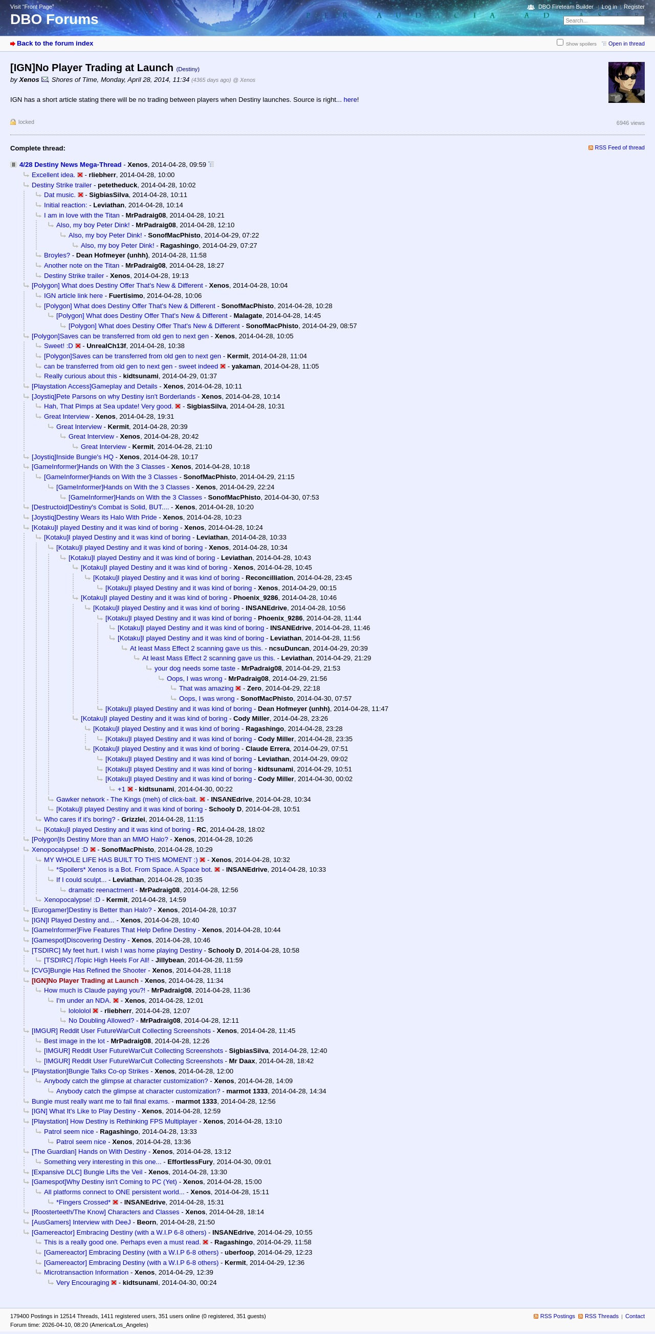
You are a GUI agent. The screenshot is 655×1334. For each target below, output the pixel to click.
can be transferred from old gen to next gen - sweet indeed (131, 366)
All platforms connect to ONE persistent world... (114, 1192)
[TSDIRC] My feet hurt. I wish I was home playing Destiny (117, 950)
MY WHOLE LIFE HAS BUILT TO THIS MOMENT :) (121, 860)
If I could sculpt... (81, 880)
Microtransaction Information (86, 1272)
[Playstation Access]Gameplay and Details (95, 386)
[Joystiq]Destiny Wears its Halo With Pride (94, 517)
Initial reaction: (66, 205)
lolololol (80, 1011)
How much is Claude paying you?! (94, 990)
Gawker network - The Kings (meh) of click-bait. (127, 799)
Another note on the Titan (81, 265)
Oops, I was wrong (195, 678)
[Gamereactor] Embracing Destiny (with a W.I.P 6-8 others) (119, 1232)
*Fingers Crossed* (83, 1202)
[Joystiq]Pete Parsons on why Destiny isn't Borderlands (113, 396)
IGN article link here (73, 295)
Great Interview (67, 416)
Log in (609, 7)
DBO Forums (54, 19)
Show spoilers (581, 44)
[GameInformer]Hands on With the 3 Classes (98, 466)
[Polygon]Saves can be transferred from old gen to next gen (120, 336)
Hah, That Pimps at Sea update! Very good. (108, 406)
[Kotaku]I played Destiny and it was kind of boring (105, 527)
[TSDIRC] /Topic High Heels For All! (96, 960)
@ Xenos (244, 80)
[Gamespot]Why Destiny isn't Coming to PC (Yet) (104, 1182)
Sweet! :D (58, 346)
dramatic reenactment (101, 890)
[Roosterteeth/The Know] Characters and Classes (106, 1212)
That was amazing (206, 688)
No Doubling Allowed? (101, 1020)
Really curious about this (80, 376)
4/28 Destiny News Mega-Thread (70, 164)
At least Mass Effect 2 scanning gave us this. (196, 648)
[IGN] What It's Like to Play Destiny (84, 1111)
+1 (121, 789)
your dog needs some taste (195, 668)
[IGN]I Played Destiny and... (73, 920)
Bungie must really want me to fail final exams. (101, 1101)
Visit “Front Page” (32, 7)
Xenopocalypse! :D (60, 849)
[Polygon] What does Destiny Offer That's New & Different (117, 285)
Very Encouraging (83, 1282)
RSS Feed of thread (620, 147)
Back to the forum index (55, 43)
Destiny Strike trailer (62, 185)
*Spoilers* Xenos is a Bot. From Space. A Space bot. (134, 869)
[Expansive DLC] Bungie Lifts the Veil (87, 1172)
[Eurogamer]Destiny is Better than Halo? (92, 910)
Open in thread (626, 43)
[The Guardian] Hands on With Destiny (89, 1151)
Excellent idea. (53, 175)
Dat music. (60, 195)
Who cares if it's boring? (79, 819)
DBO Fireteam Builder (566, 7)
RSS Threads (602, 1316)
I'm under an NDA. (83, 1000)
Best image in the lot (74, 1041)
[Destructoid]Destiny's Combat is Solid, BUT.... (100, 507)
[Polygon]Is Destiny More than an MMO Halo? (100, 839)
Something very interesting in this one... (103, 1162)
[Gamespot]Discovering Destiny (79, 940)
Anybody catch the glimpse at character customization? (126, 1081)
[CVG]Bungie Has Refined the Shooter (89, 970)
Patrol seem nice (69, 1131)
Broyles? (57, 255)
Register (634, 7)
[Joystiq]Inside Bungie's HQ (73, 457)
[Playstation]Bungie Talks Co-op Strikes (90, 1071)
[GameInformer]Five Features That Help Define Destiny (114, 930)
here (350, 99)
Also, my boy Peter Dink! (93, 225)
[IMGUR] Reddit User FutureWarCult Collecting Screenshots (121, 1031)
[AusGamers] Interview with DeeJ (81, 1222)
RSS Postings (557, 1316)
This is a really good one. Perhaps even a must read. (122, 1242)
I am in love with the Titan (82, 215)
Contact (635, 1316)
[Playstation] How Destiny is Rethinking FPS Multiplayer (115, 1121)
